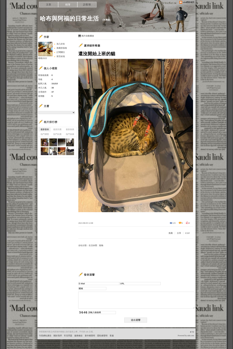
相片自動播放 (88, 36)
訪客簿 (87, 4)
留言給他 (61, 56)
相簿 (67, 4)
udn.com (190, 335)
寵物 (101, 245)
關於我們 (58, 335)
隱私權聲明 (102, 335)
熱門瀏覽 (45, 134)
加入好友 (61, 44)
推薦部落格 (62, 48)
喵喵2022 (42, 58)
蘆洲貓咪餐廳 (92, 45)
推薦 (171, 233)
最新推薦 (70, 129)
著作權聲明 (90, 335)
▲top (192, 332)
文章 (48, 4)
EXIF (187, 233)
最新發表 (45, 129)
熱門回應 (57, 134)
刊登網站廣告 (45, 335)
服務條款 (78, 335)
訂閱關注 (61, 52)
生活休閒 (93, 245)
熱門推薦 (70, 134)
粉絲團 (42, 346)
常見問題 (68, 335)
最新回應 (57, 129)
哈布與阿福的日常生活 (69, 18)
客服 (112, 335)
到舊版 (106, 20)
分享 (179, 233)
